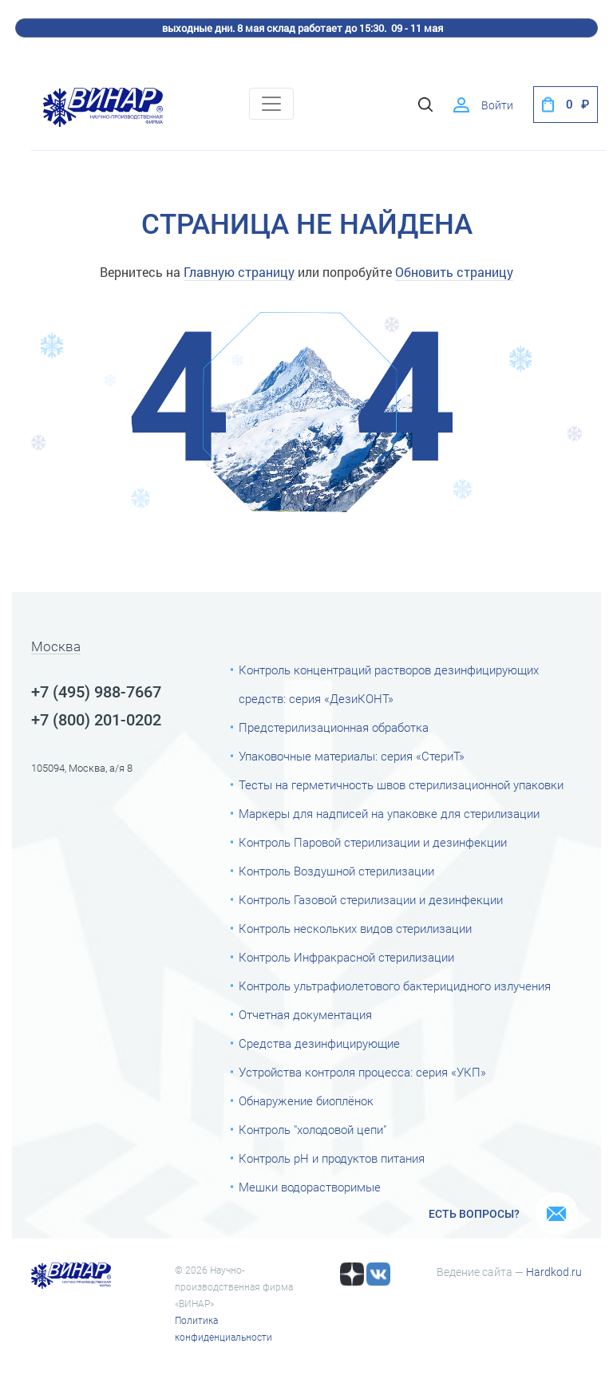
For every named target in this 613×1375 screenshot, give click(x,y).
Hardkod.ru (554, 1272)
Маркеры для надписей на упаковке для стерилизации (389, 814)
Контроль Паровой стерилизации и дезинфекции (373, 843)
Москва (56, 647)
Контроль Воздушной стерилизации (336, 871)
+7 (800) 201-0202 (96, 719)
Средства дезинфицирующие (319, 1044)
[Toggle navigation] (271, 104)
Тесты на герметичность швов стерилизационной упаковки (401, 785)
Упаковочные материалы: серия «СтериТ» (352, 756)
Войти (497, 105)
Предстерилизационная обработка (334, 728)
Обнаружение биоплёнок (306, 1101)
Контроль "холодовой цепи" (312, 1130)
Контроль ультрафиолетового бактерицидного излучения (395, 986)
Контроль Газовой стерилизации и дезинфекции (371, 900)
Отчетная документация (305, 1015)
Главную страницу (239, 271)
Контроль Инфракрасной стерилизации (346, 957)
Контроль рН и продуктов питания (332, 1159)
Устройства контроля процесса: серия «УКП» (362, 1072)
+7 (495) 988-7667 (96, 691)
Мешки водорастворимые (310, 1187)
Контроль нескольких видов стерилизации (355, 929)
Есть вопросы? (474, 1213)
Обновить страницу (454, 271)
